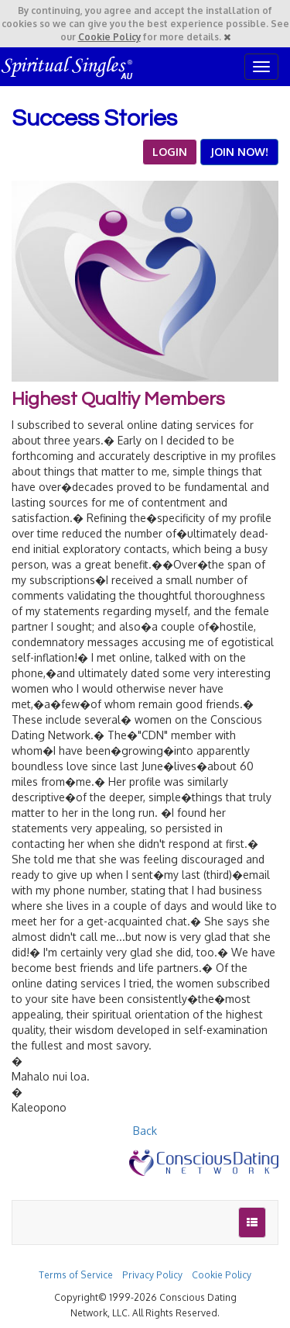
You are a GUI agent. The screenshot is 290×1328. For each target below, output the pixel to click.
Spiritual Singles (67, 66)
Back (145, 1130)
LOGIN (169, 151)
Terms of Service (76, 1275)
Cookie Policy (109, 37)
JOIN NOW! (239, 151)
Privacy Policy (152, 1275)
